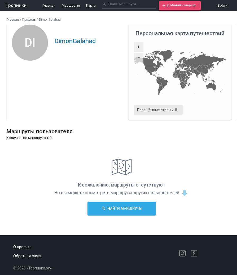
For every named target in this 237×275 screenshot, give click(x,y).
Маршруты (71, 5)
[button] (180, 5)
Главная (48, 5)
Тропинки (16, 5)
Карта (91, 5)
